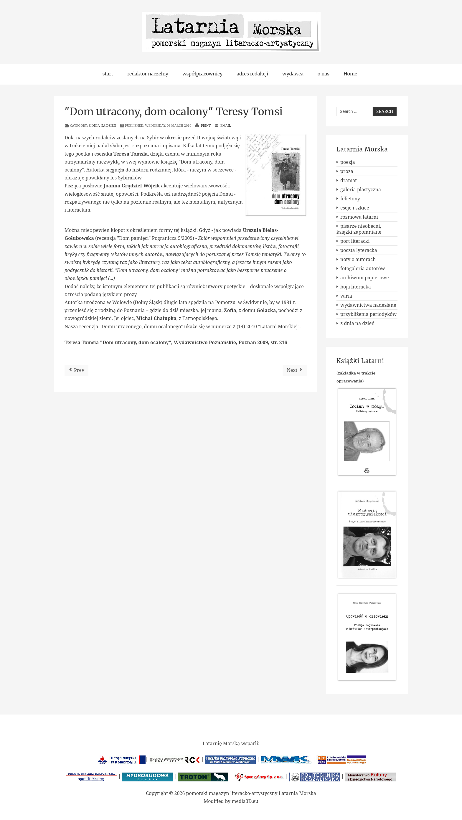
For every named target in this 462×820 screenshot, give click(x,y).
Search (384, 111)
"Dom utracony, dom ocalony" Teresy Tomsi (174, 111)
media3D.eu (245, 801)
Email (222, 125)
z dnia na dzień (102, 125)
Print (203, 125)
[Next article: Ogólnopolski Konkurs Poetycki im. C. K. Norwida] (295, 370)
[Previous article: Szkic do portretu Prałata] (76, 370)
